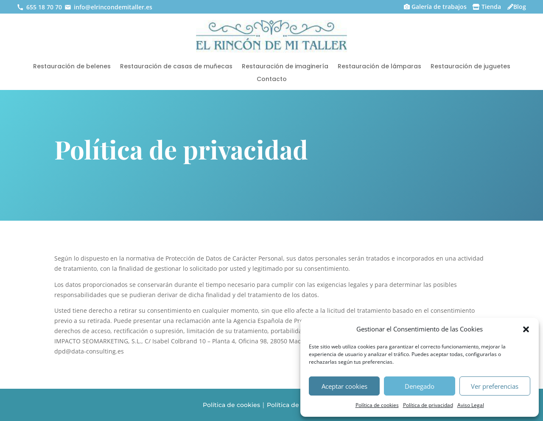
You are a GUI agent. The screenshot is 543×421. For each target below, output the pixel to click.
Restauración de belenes (72, 66)
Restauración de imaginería (285, 66)
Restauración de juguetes (470, 66)
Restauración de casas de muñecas (176, 66)
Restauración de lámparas (379, 66)
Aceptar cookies (344, 386)
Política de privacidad (428, 405)
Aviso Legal (470, 405)
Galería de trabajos (439, 7)
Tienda (491, 7)
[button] (526, 329)
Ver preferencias (494, 386)
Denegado (419, 386)
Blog (519, 7)
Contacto (272, 79)
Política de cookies (377, 405)
